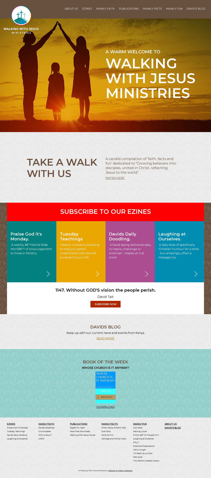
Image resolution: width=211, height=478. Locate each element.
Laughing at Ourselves (17, 438)
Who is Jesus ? (45, 435)
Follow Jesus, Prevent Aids (113, 427)
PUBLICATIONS (129, 8)
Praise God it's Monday (17, 427)
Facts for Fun (107, 435)
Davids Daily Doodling (17, 435)
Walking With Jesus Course (82, 435)
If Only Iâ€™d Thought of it (146, 435)
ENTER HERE (115, 178)
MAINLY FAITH (105, 8)
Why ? (136, 442)
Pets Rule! (137, 457)
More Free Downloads (80, 431)
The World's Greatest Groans (146, 460)
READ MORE (106, 338)
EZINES (87, 8)
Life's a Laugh (139, 449)
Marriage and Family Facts (113, 438)
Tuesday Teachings (16, 431)
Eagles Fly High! (77, 427)
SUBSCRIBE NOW (106, 304)
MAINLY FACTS (152, 8)
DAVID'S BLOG (196, 8)
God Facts (106, 431)
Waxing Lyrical (140, 431)
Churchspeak (44, 431)
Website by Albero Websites (120, 470)
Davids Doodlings (46, 427)
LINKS (41, 438)
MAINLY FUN (174, 8)
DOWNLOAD (105, 407)
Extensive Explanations (144, 446)
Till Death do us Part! (142, 453)
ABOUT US (71, 8)
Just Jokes (137, 427)
